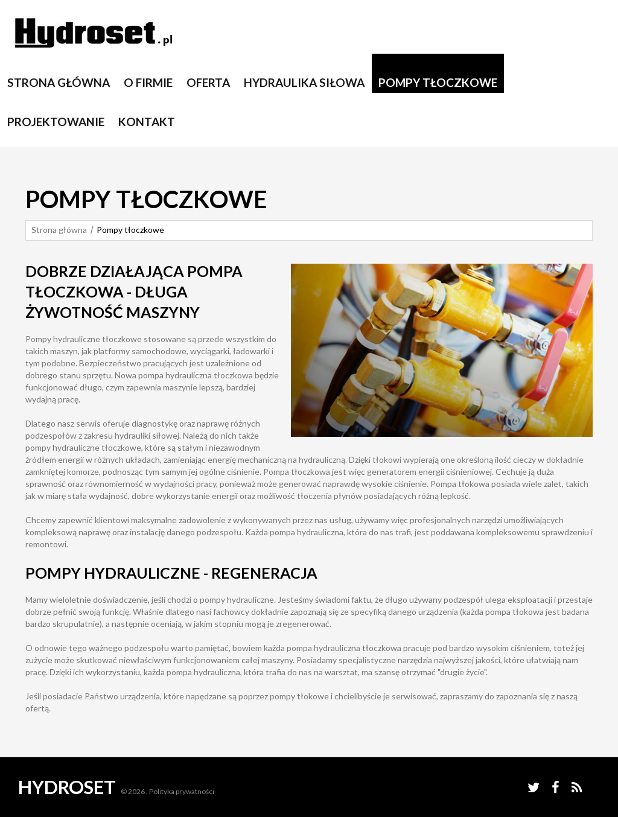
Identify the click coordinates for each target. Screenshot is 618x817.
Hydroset (67, 786)
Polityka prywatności (181, 791)
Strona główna (59, 229)
